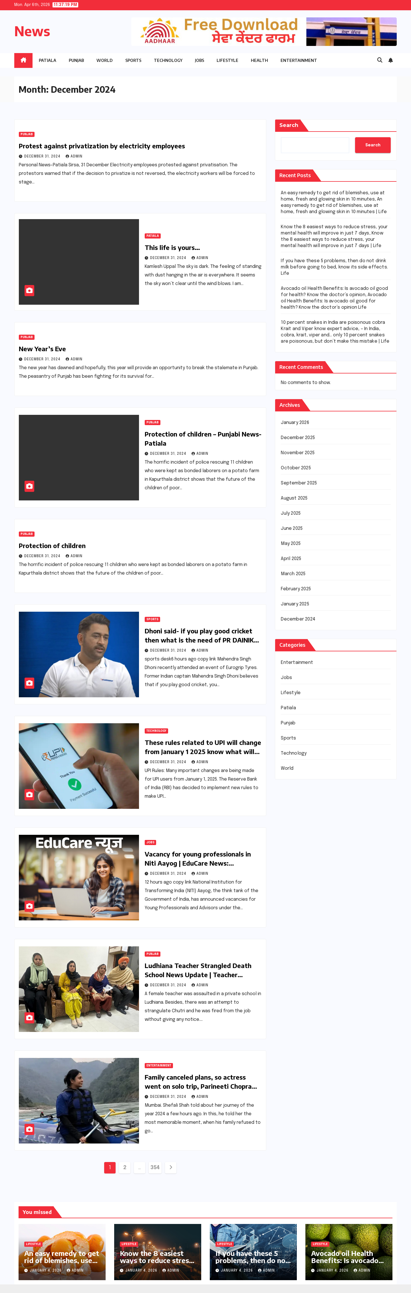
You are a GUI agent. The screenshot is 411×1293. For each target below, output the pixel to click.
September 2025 (299, 483)
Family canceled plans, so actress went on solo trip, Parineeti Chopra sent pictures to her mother (198, 1086)
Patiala (47, 60)
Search (288, 125)
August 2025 (294, 498)
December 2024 (298, 619)
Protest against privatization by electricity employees (102, 146)
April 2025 (291, 558)
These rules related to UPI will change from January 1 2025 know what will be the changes (203, 751)
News (32, 31)
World (104, 60)
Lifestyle (227, 60)
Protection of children (52, 545)
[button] (379, 60)
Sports (133, 60)
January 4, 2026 (46, 1270)
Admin (74, 156)
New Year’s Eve (42, 349)
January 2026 (295, 422)
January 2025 (295, 604)
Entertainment (299, 60)
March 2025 (293, 573)
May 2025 (291, 543)
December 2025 (298, 437)
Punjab (76, 60)
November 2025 (298, 452)
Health (259, 60)
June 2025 (292, 528)
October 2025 (296, 468)
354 (155, 1167)
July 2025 (291, 513)
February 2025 (296, 589)
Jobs (199, 60)
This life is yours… (172, 247)
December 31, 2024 (43, 156)
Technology (168, 60)
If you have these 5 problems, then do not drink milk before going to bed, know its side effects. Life (334, 267)
